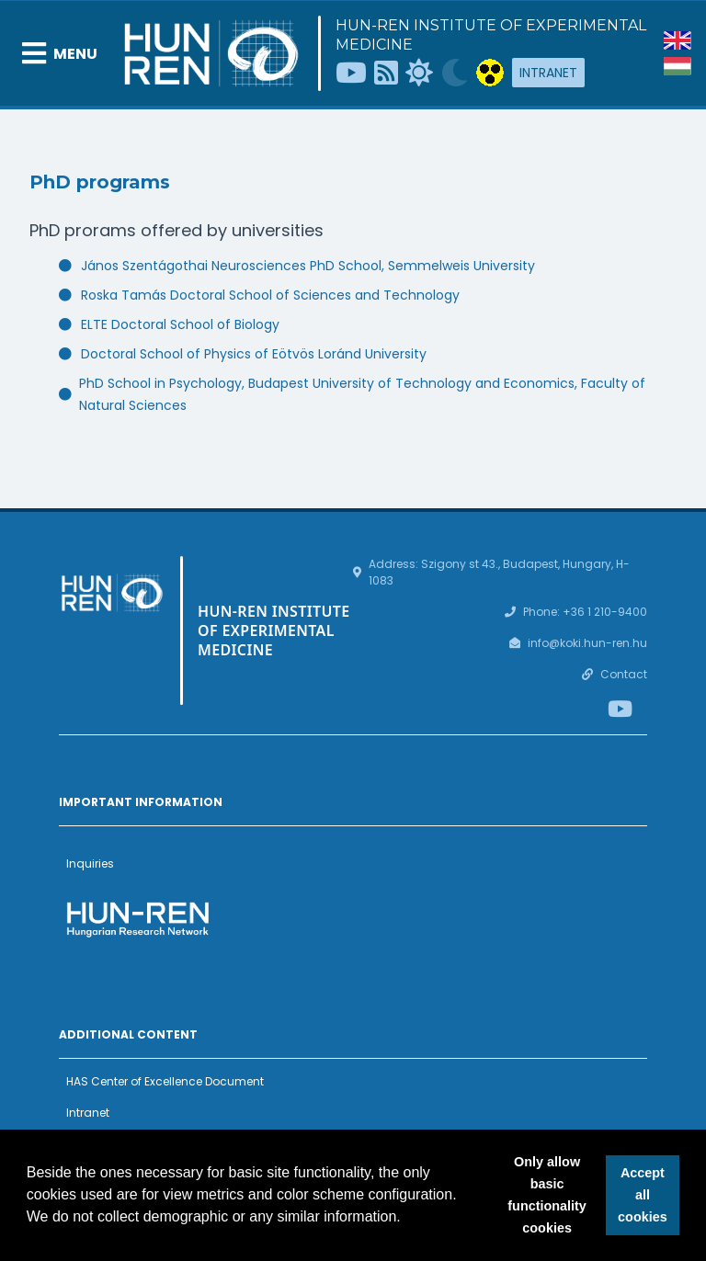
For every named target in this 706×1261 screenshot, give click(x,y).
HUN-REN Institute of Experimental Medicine (491, 35)
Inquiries (90, 863)
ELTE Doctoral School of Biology (180, 324)
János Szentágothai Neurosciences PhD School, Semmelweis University (308, 265)
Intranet (548, 72)
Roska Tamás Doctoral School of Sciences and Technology (270, 295)
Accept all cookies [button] (642, 1194)
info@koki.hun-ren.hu (587, 643)
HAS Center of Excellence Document (165, 1081)
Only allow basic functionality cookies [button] (546, 1194)
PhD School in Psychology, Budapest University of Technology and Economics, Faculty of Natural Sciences (362, 394)
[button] (407, 1218)
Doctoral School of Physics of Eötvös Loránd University (254, 354)
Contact (623, 674)
